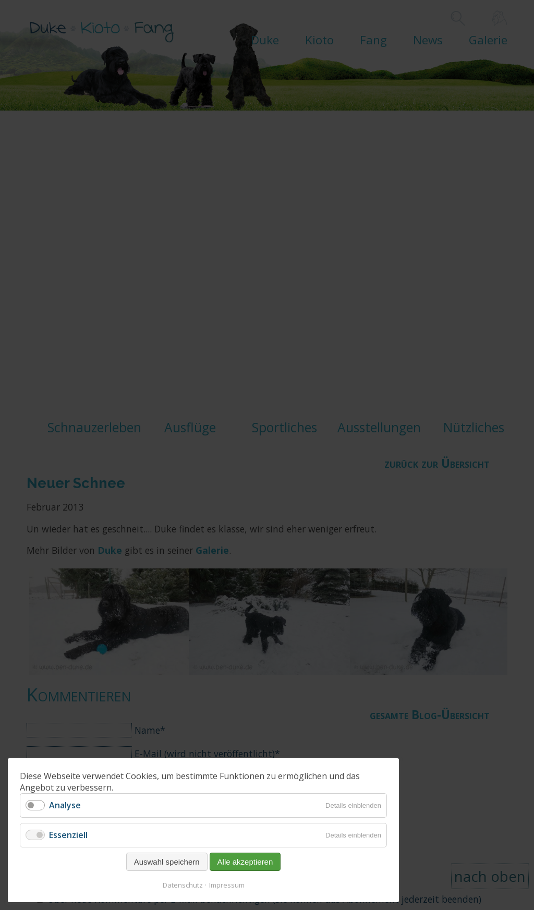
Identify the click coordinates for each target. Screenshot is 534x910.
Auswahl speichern (167, 861)
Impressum (227, 885)
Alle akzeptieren (245, 861)
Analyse (65, 805)
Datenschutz (183, 885)
